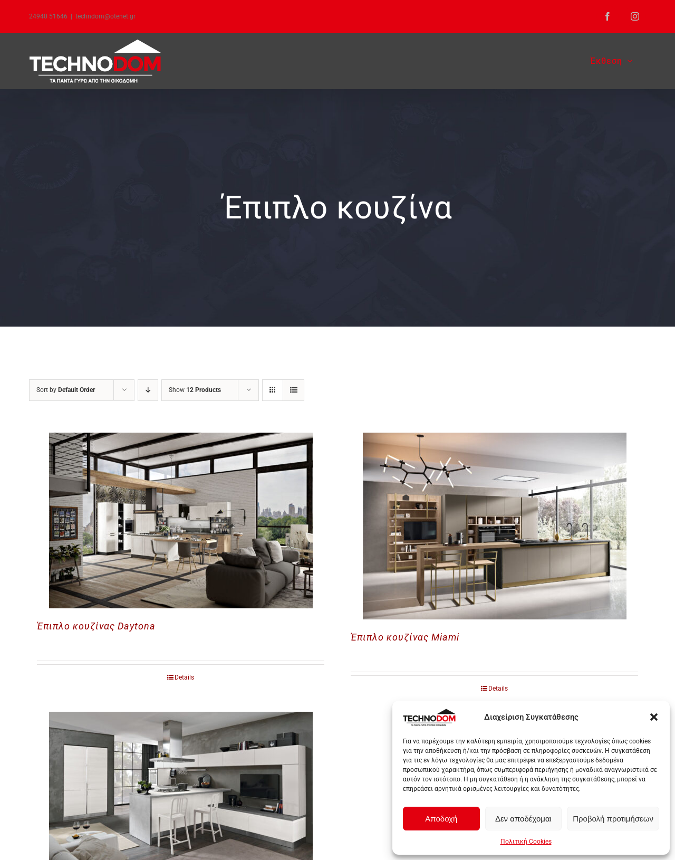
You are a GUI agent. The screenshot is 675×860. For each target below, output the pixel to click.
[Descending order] (148, 390)
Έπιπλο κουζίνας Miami (405, 637)
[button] (654, 717)
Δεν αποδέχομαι (523, 818)
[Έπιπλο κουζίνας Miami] (494, 526)
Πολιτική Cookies (526, 841)
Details (184, 677)
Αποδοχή (441, 818)
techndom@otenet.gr (105, 16)
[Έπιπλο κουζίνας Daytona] (180, 520)
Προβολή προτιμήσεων (613, 818)
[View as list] (293, 390)
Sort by (65, 390)
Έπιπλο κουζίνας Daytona (96, 626)
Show (195, 390)
